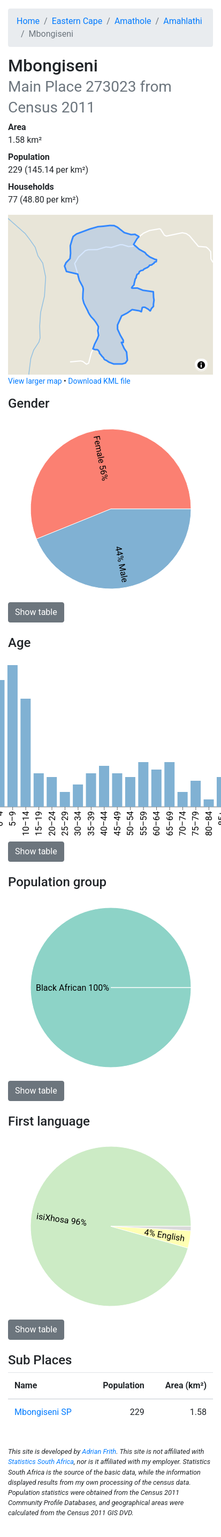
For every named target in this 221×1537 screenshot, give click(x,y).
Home (28, 21)
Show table (36, 612)
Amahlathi (182, 21)
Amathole (133, 21)
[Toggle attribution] (201, 365)
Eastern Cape (77, 21)
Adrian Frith (99, 1451)
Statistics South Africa (41, 1462)
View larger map (35, 381)
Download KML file (99, 381)
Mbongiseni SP (43, 1412)
